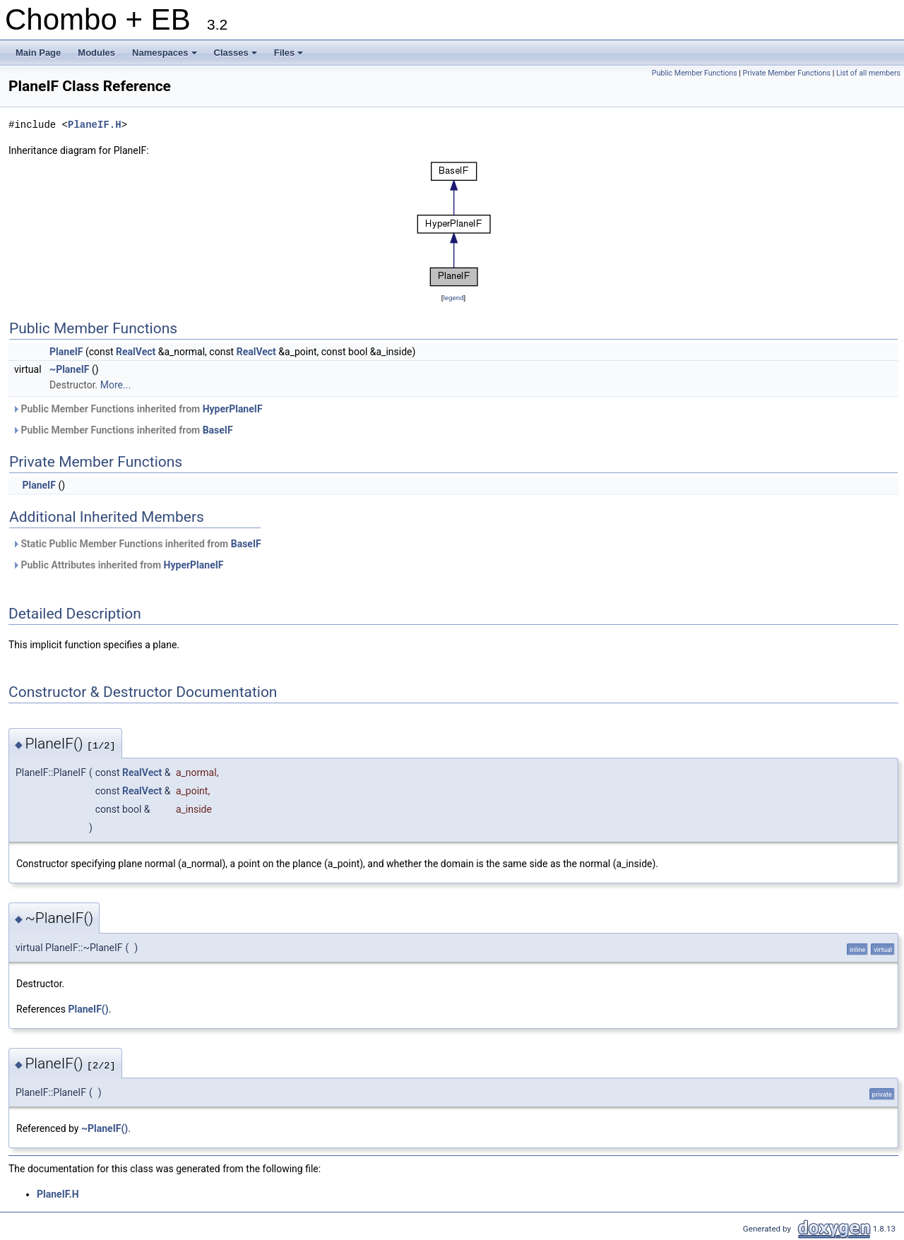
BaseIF (218, 430)
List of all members (868, 73)
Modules (96, 52)
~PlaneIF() (104, 1128)
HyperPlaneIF (233, 409)
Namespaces (165, 56)
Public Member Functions (694, 73)
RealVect (135, 351)
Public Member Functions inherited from (137, 409)
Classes (236, 56)
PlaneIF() (88, 1009)
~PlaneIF (69, 369)
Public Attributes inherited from (117, 565)
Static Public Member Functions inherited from (136, 543)
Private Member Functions (787, 73)
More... (115, 385)
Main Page (38, 52)
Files (290, 56)
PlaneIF (66, 351)
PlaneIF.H (94, 124)
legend (453, 298)
